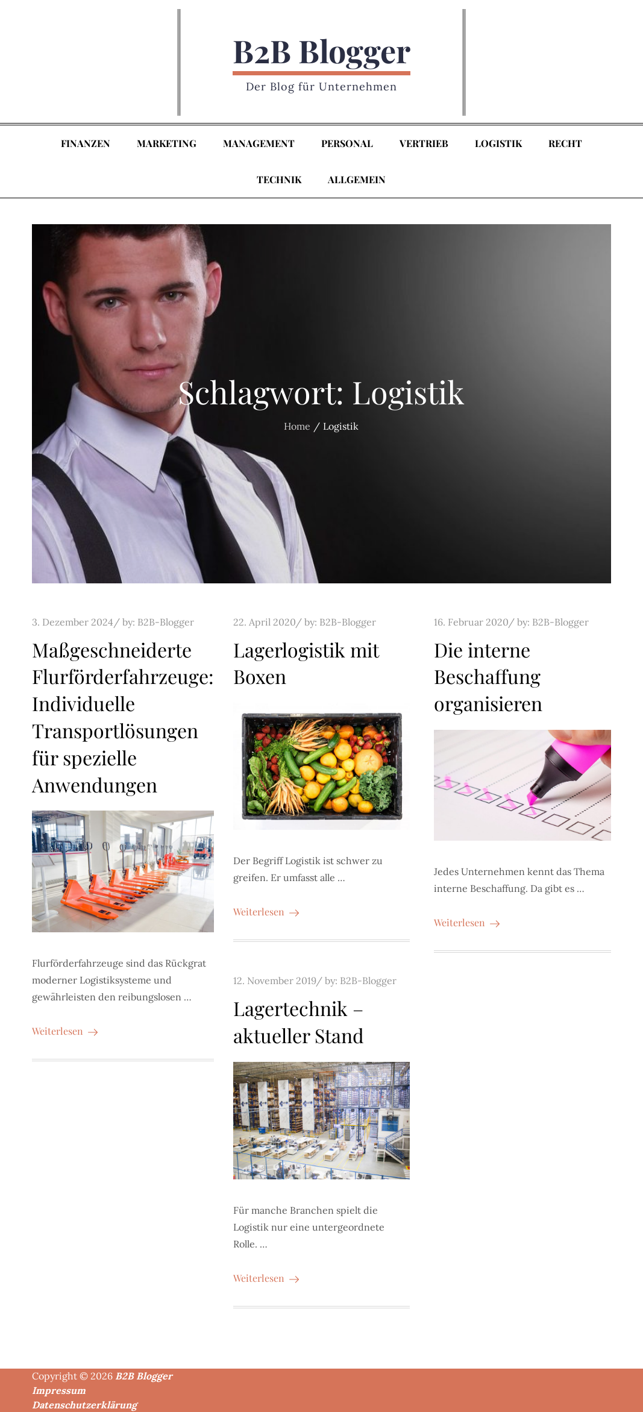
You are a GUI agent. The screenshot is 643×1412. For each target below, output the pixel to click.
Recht (565, 143)
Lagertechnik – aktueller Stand (298, 1021)
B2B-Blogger (165, 622)
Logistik (498, 143)
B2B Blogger (321, 50)
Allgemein (357, 179)
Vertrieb (424, 143)
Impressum (59, 1390)
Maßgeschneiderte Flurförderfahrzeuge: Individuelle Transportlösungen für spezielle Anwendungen (123, 716)
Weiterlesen (65, 1030)
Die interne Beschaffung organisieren (488, 676)
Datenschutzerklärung (84, 1405)
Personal (347, 143)
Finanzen (85, 143)
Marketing (166, 143)
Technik (279, 179)
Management (259, 143)
